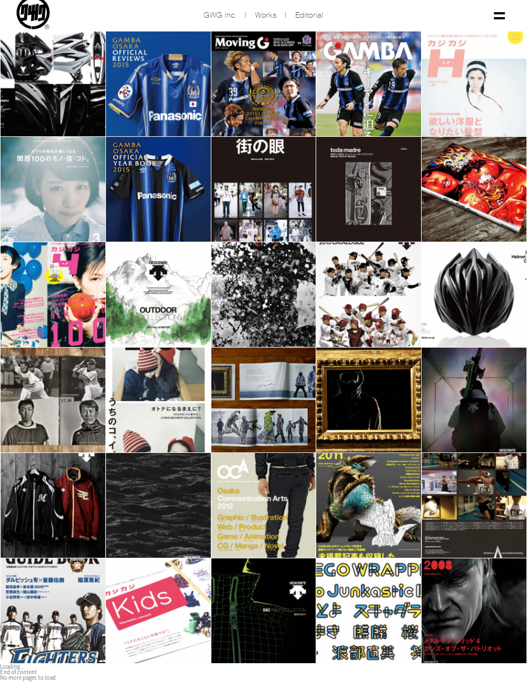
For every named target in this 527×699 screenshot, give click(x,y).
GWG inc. (220, 16)
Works (265, 16)
